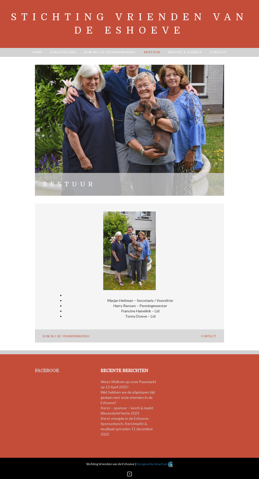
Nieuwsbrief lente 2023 (120, 413)
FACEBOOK (47, 370)
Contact (218, 52)
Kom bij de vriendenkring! (110, 52)
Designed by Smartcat (155, 464)
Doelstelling (63, 52)
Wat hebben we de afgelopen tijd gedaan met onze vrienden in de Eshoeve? (128, 397)
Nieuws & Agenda (185, 52)
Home (37, 52)
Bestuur (152, 52)
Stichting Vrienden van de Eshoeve (129, 24)
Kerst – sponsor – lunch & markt (127, 408)
